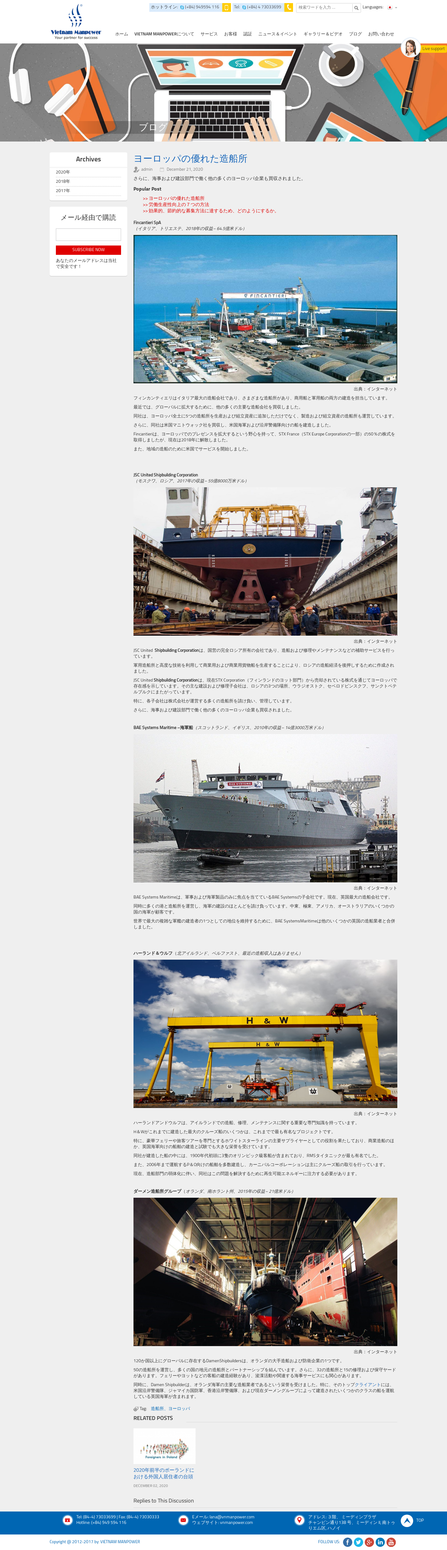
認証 (247, 34)
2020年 (63, 172)
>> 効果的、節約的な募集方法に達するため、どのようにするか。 (211, 211)
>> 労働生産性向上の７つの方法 (176, 205)
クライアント (368, 1385)
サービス (209, 34)
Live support (433, 49)
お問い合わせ (381, 34)
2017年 (63, 191)
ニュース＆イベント (277, 34)
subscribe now (88, 250)
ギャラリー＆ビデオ (323, 34)
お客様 (230, 34)
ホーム (121, 34)
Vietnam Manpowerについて (164, 34)
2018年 (63, 181)
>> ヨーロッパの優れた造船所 (174, 198)
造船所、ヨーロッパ (170, 1409)
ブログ (355, 34)
